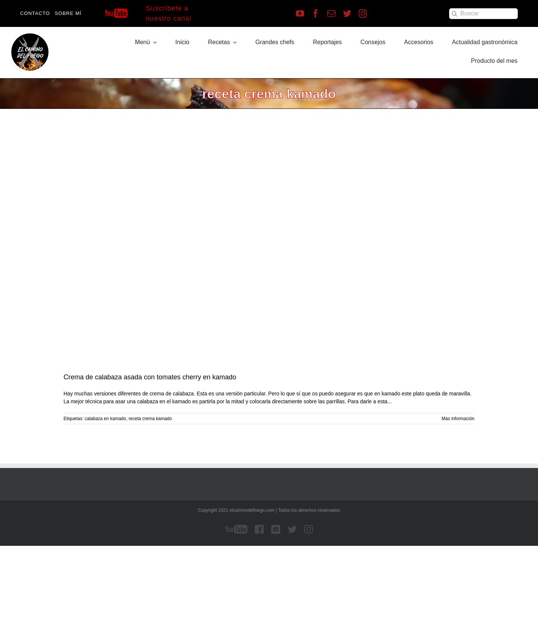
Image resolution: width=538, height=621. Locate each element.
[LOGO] (30, 36)
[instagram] (363, 13)
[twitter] (347, 13)
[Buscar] (483, 13)
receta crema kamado (150, 418)
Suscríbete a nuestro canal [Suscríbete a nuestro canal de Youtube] (168, 13)
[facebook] (316, 13)
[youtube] (300, 13)
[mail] (331, 13)
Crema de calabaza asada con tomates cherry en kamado (150, 377)
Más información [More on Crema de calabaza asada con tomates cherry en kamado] (458, 418)
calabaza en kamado (105, 418)
